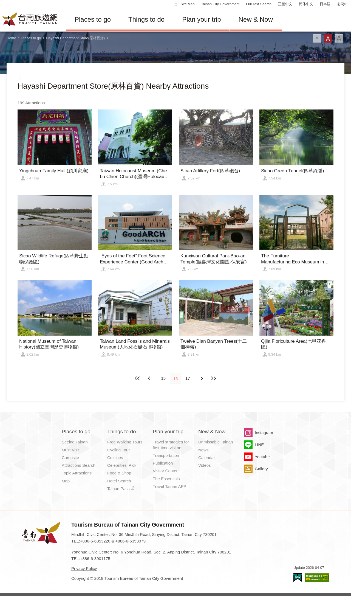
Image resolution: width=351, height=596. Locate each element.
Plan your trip (201, 19)
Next (149, 378)
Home (11, 38)
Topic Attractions (77, 473)
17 (187, 378)
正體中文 (285, 4)
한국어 (342, 4)
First (137, 378)
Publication (163, 463)
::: (175, 4)
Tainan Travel (30, 19)
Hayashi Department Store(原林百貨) (75, 38)
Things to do (146, 19)
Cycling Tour (118, 450)
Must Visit (71, 450)
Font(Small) (317, 38)
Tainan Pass (118, 488)
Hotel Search (119, 481)
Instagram (264, 432)
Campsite (70, 457)
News (203, 450)
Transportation (166, 455)
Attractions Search (78, 465)
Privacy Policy (84, 568)
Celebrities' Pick (121, 465)
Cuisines (115, 457)
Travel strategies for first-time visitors (171, 445)
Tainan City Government (220, 4)
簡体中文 (306, 4)
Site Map (187, 4)
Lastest (213, 378)
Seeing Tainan (75, 442)
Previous (201, 378)
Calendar (206, 457)
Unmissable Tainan (215, 442)
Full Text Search (258, 4)
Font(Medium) (328, 38)
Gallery (261, 468)
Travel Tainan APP (169, 486)
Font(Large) (339, 38)
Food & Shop (119, 473)
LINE (259, 444)
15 (163, 378)
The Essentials (166, 478)
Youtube (262, 456)
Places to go (93, 19)
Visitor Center (165, 470)
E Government (297, 577)
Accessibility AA (317, 577)
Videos (204, 465)
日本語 (325, 4)
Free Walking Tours (124, 442)
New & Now (256, 19)
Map (66, 481)
